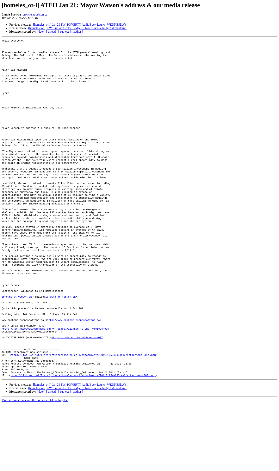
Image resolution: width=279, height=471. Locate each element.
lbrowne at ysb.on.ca (34, 14)
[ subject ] (64, 31)
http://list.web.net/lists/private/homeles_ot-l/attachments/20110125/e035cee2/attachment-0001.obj (83, 442)
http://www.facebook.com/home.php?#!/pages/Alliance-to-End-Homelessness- (56, 387)
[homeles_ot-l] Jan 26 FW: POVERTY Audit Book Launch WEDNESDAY (79, 24)
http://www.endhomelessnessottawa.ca (73, 376)
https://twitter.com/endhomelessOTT (77, 397)
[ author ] (77, 31)
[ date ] (41, 31)
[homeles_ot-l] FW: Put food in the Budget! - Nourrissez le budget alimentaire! (77, 28)
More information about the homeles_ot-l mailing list (35, 467)
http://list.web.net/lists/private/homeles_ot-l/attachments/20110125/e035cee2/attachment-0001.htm (83, 418)
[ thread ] (52, 31)
